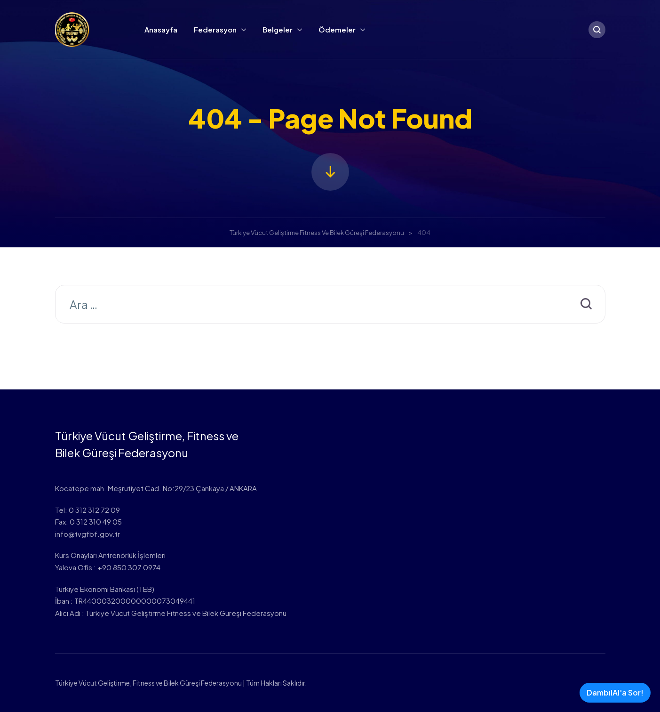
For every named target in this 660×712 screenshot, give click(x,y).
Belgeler (277, 29)
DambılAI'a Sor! (615, 692)
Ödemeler (337, 29)
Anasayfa (160, 29)
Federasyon (215, 29)
